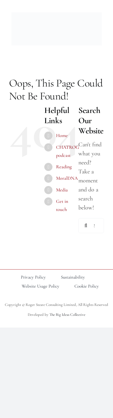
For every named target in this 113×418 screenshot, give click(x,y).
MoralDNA (67, 178)
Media (62, 190)
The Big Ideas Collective (67, 314)
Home (62, 136)
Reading (64, 167)
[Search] (85, 225)
